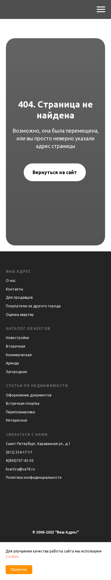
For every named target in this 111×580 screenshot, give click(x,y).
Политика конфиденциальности (34, 477)
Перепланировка (20, 412)
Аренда (12, 363)
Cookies (12, 556)
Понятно (19, 569)
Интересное (16, 420)
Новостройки (17, 338)
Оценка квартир (20, 314)
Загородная (16, 372)
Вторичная (15, 346)
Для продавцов (19, 297)
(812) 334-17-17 (19, 452)
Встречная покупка (22, 403)
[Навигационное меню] (101, 9)
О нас (11, 280)
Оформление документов (28, 395)
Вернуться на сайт (55, 172)
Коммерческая (19, 355)
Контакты (14, 289)
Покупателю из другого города (33, 306)
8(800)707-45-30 (19, 460)
